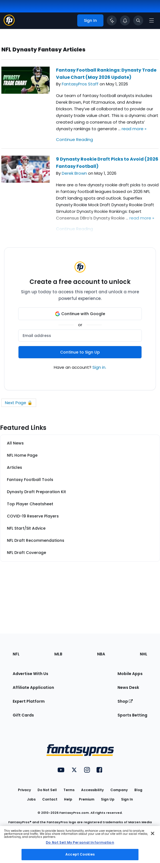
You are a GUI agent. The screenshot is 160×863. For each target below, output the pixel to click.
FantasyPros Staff (80, 84)
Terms (68, 790)
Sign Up (107, 799)
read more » (134, 129)
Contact (49, 799)
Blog (138, 790)
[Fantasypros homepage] (9, 24)
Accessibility (92, 790)
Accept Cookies (80, 854)
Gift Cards (23, 715)
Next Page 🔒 (19, 403)
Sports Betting (132, 715)
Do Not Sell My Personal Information (80, 842)
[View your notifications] (125, 20)
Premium (86, 799)
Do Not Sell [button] (47, 790)
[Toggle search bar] (138, 20)
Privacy (24, 790)
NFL (16, 654)
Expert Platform (29, 701)
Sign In (127, 799)
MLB (58, 654)
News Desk (128, 687)
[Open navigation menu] (151, 20)
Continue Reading (74, 139)
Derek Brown (74, 173)
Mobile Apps (130, 673)
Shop (125, 701)
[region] (80, 844)
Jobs (31, 799)
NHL (143, 654)
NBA (101, 654)
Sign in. (99, 367)
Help (68, 799)
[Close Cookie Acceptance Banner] (152, 833)
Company (119, 790)
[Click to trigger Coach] (112, 20)
